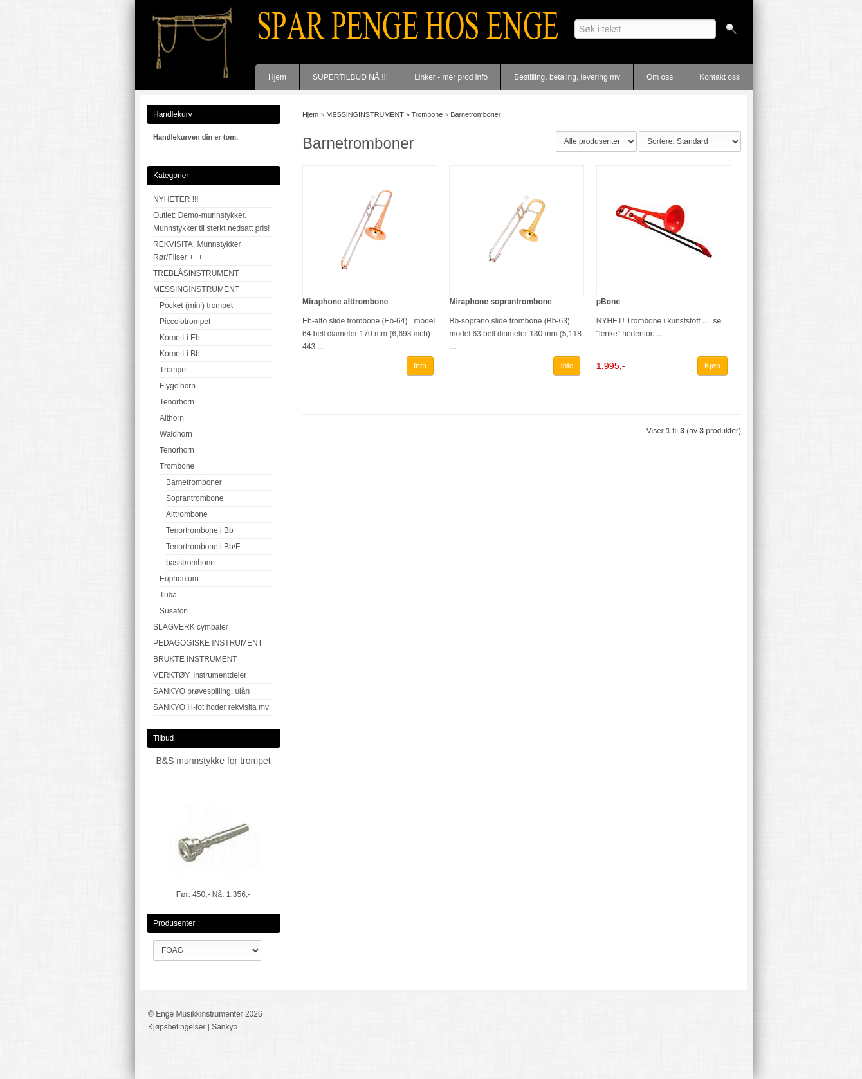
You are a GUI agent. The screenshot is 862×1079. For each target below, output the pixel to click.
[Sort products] (690, 141)
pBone (608, 301)
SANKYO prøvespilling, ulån (201, 691)
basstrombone (190, 562)
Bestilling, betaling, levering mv (567, 77)
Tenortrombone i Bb (200, 530)
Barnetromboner (194, 482)
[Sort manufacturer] (596, 141)
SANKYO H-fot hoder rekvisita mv (211, 707)
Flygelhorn (178, 385)
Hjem (277, 77)
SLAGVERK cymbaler (190, 626)
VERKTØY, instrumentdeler (199, 675)
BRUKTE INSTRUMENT (195, 659)
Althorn (172, 417)
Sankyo (224, 1026)
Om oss (659, 77)
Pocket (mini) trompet (196, 305)
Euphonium (179, 578)
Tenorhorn (177, 401)
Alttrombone (187, 514)
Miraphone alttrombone (345, 301)
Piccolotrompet (185, 321)
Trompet (174, 369)
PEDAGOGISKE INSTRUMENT (207, 643)
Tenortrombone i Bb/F (203, 546)
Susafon (174, 610)
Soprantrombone (194, 498)
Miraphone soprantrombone (500, 301)
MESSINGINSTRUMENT (196, 289)
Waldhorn (176, 434)
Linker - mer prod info (451, 77)
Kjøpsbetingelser (176, 1026)
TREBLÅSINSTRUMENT (196, 273)
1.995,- (610, 366)
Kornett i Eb (180, 337)
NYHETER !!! (176, 199)
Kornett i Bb (180, 353)
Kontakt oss (719, 77)
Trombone (177, 466)
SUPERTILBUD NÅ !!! (350, 77)
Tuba (168, 594)
